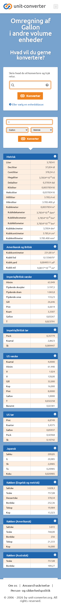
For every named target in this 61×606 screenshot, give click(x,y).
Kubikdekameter (16, 212)
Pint (8, 306)
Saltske (10, 488)
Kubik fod (11, 257)
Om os (12, 585)
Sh (7, 463)
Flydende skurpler (15, 287)
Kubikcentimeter (15, 233)
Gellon (9, 316)
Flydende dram (13, 292)
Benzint (10, 405)
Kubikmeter (12, 206)
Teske (9, 492)
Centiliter (13, 172)
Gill (8, 301)
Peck (8, 335)
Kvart (9, 311)
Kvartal (10, 340)
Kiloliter (12, 187)
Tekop (9, 507)
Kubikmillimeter (14, 238)
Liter (8, 162)
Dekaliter (12, 182)
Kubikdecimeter (14, 228)
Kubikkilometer (16, 223)
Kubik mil (11, 267)
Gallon (9, 395)
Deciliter (12, 167)
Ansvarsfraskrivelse (36, 585)
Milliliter (10, 197)
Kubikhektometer (17, 217)
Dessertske (12, 497)
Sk (7, 345)
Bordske (10, 502)
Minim (9, 282)
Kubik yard (11, 262)
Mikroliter (11, 202)
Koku (8, 473)
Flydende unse (13, 296)
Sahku (9, 454)
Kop (8, 386)
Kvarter (10, 425)
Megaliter (13, 177)
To (7, 468)
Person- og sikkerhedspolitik (30, 590)
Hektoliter (11, 192)
